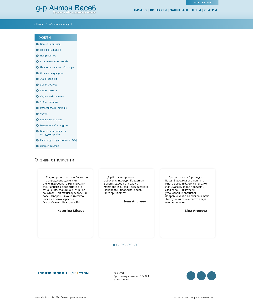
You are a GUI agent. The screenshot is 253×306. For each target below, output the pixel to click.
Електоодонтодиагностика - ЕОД (56, 140)
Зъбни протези (46, 90)
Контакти (158, 10)
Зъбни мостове (46, 84)
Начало (140, 10)
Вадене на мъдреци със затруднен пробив (51, 133)
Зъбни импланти (47, 102)
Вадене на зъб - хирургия (52, 125)
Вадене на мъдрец (48, 43)
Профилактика (46, 55)
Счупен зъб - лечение (50, 96)
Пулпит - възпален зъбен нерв (55, 67)
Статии (210, 10)
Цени (196, 10)
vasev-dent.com (202, 2)
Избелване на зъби (49, 119)
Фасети (42, 113)
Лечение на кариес (48, 49)
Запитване (179, 10)
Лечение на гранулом (50, 73)
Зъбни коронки (46, 78)
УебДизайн (207, 297)
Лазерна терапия (47, 145)
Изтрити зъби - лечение (51, 107)
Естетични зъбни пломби (52, 61)
